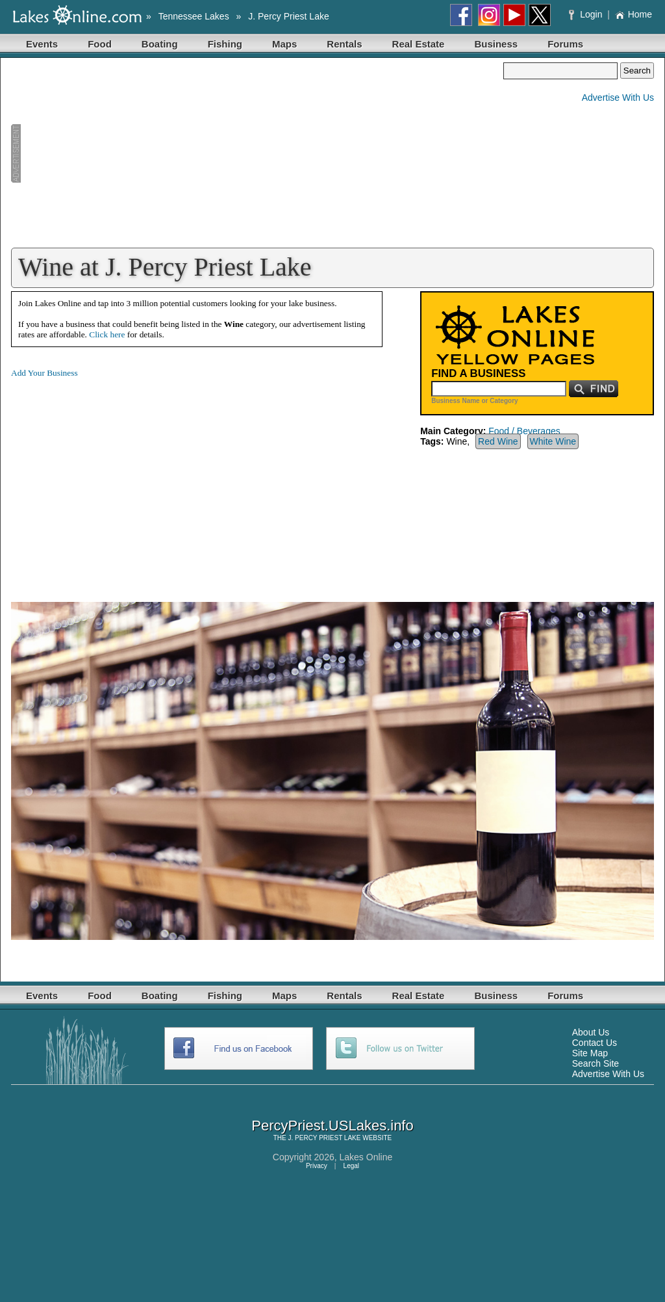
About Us (591, 1032)
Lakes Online (366, 1157)
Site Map (590, 1053)
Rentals (344, 43)
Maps (284, 43)
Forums (565, 43)
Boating (160, 43)
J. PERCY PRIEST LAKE (324, 1137)
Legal (351, 1165)
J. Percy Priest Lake (288, 16)
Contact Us (594, 1042)
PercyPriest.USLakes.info (332, 1125)
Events (42, 43)
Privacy (316, 1165)
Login (587, 14)
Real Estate (418, 43)
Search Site (595, 1063)
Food (100, 43)
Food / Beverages (524, 431)
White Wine (553, 441)
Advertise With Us (618, 97)
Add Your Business (44, 373)
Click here (107, 334)
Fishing (225, 43)
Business (496, 43)
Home (633, 14)
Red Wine (498, 441)
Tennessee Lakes (193, 16)
